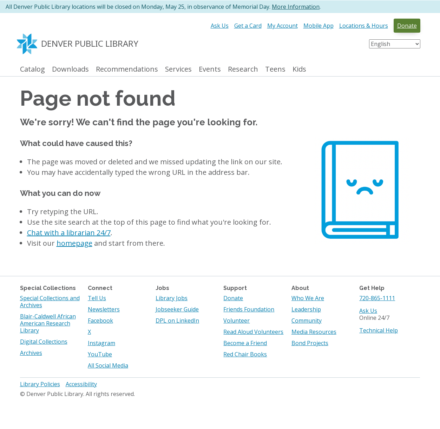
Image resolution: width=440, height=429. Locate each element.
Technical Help (378, 330)
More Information (296, 7)
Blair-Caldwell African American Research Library (48, 323)
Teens (275, 69)
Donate (407, 25)
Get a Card (248, 25)
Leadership (306, 309)
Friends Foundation (248, 309)
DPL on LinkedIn (177, 320)
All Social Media (108, 365)
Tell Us (97, 298)
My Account (282, 25)
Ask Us (220, 25)
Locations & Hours (363, 25)
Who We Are (307, 298)
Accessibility (81, 384)
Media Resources (313, 332)
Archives (31, 353)
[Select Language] (394, 43)
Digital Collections (43, 341)
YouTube (100, 354)
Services (178, 69)
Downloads (70, 69)
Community (306, 320)
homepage (74, 243)
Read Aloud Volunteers (253, 332)
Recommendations (127, 69)
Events (210, 69)
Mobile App (318, 25)
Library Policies (40, 384)
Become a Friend (245, 343)
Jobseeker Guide (177, 309)
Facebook (100, 320)
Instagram (101, 343)
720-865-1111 (377, 298)
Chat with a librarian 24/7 (69, 232)
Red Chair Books (245, 354)
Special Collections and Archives (50, 301)
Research (243, 69)
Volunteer (236, 320)
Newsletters (104, 309)
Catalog (32, 69)
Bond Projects (309, 343)
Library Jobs (172, 298)
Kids (299, 69)
